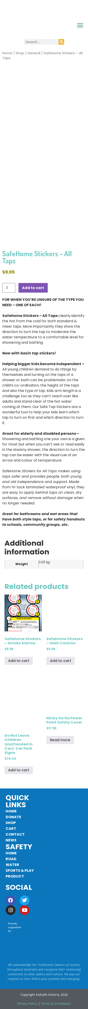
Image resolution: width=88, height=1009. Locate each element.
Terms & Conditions (56, 1003)
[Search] (61, 42)
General (33, 53)
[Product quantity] (8, 288)
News (11, 840)
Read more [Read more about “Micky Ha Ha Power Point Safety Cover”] (60, 740)
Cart (11, 828)
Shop (20, 53)
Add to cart (33, 287)
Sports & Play (20, 870)
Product (15, 876)
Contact (15, 834)
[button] (80, 26)
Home (7, 53)
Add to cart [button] (18, 660)
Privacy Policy (27, 1003)
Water (12, 864)
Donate (13, 817)
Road (11, 858)
